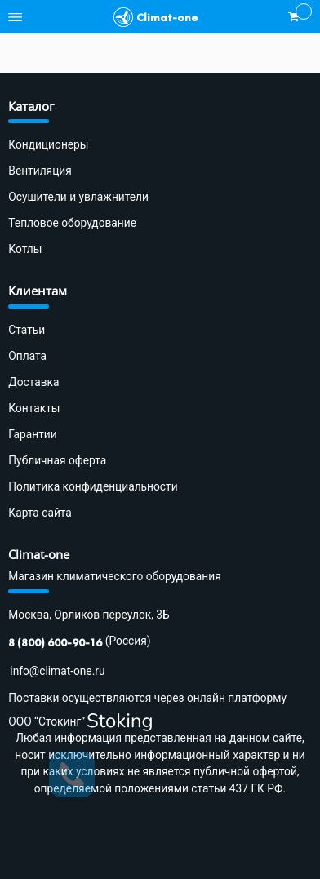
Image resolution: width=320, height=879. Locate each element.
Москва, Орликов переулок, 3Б (88, 614)
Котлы (25, 248)
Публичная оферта (57, 460)
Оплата (27, 355)
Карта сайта (40, 512)
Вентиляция (39, 170)
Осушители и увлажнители (78, 196)
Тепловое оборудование (72, 222)
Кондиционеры (48, 144)
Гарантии (32, 434)
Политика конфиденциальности (92, 486)
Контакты (34, 408)
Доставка (33, 381)
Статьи (26, 329)
